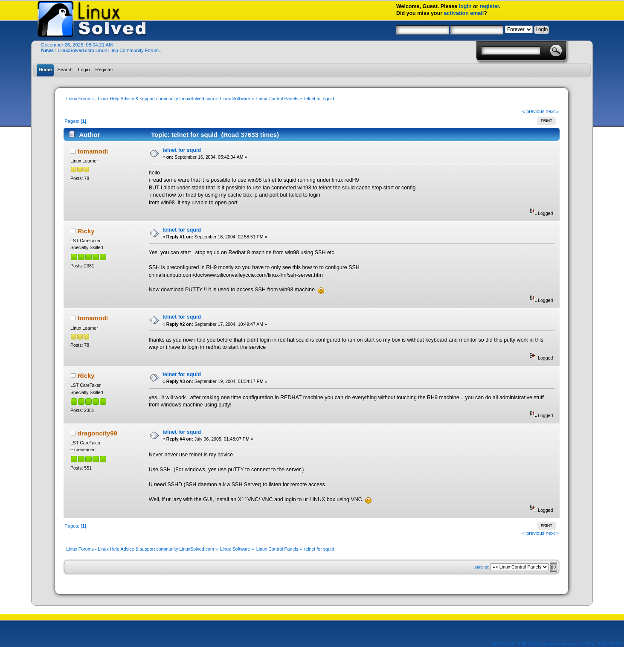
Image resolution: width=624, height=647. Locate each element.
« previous (533, 111)
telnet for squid (182, 150)
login (465, 6)
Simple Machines (560, 643)
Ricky (86, 231)
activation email (464, 13)
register (489, 6)
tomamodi (93, 151)
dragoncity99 (97, 433)
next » (552, 111)
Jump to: (482, 567)
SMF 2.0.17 (503, 643)
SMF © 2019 (530, 643)
